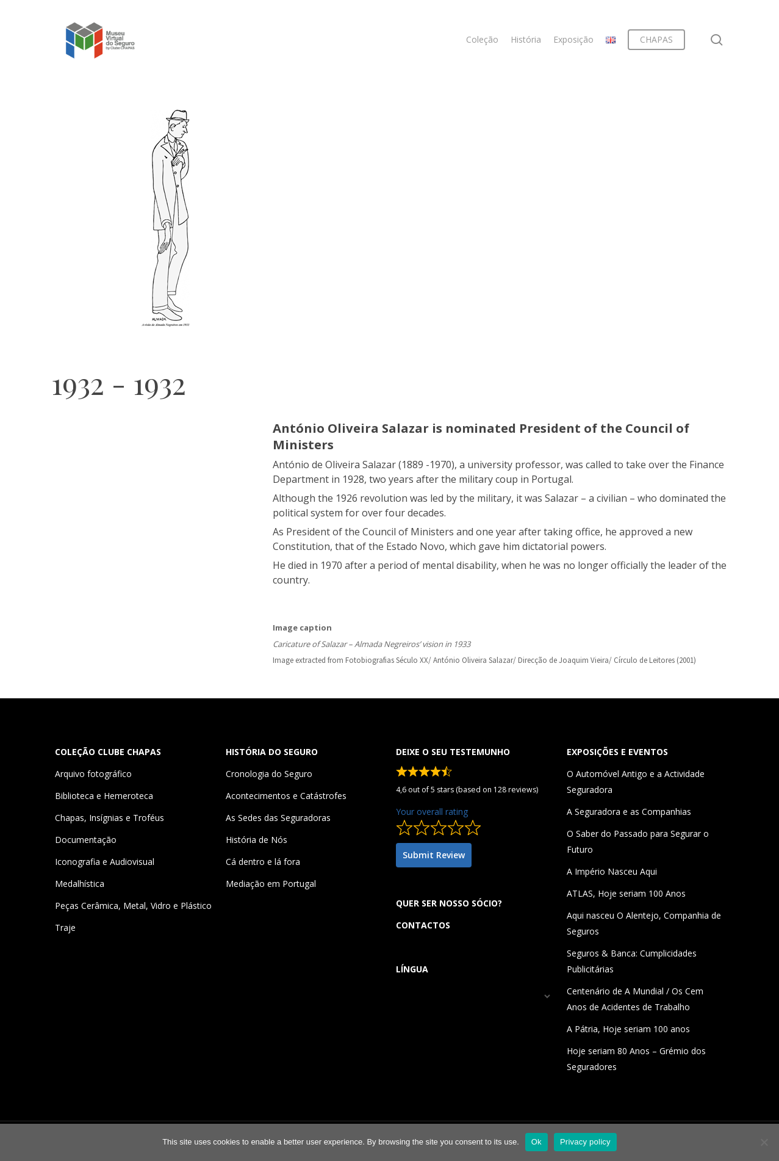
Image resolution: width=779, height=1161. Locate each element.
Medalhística (79, 883)
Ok (536, 1141)
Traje (65, 927)
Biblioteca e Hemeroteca (104, 795)
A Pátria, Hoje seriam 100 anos (628, 1029)
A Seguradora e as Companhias (629, 811)
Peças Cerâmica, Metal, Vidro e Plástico (133, 905)
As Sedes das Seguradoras (278, 817)
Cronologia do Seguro (269, 773)
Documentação (86, 839)
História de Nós (256, 839)
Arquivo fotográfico (93, 773)
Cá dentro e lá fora (263, 861)
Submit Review (434, 855)
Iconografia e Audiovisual (104, 861)
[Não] (764, 1142)
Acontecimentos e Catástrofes (286, 795)
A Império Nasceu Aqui (612, 871)
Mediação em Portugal (271, 883)
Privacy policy (585, 1141)
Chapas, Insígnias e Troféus (109, 817)
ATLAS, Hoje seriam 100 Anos (626, 893)
